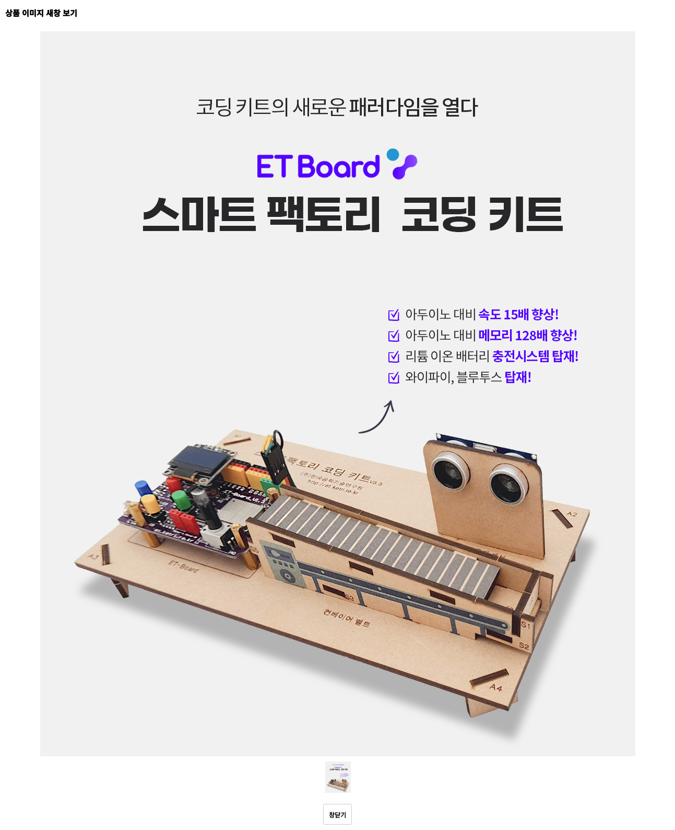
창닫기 (337, 814)
